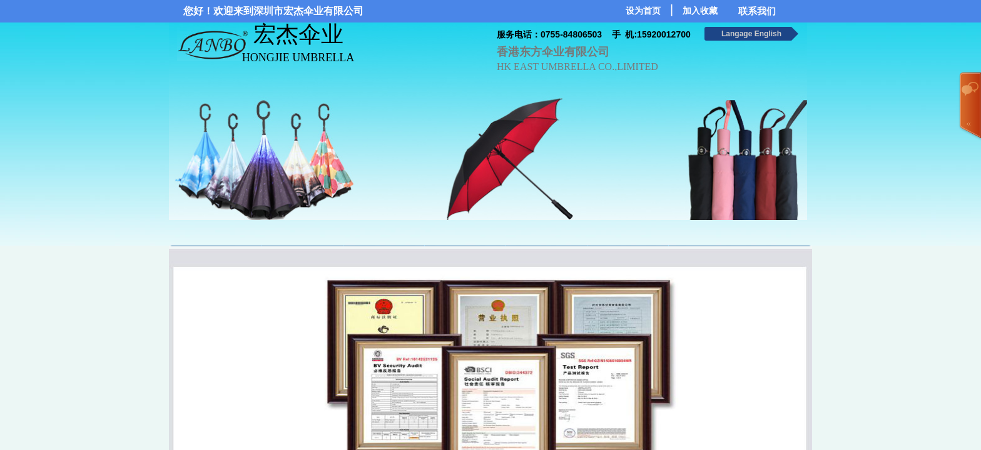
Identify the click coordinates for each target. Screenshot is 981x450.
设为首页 (643, 11)
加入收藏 (700, 11)
